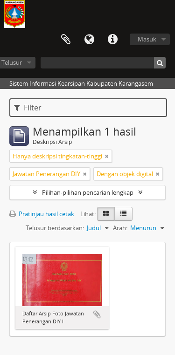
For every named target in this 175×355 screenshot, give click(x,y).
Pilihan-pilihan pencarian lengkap (87, 192)
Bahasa (89, 39)
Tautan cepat (112, 39)
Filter (28, 107)
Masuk (147, 39)
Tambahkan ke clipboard (97, 314)
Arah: (120, 228)
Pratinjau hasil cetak (41, 214)
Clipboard (65, 39)
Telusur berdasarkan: (55, 228)
